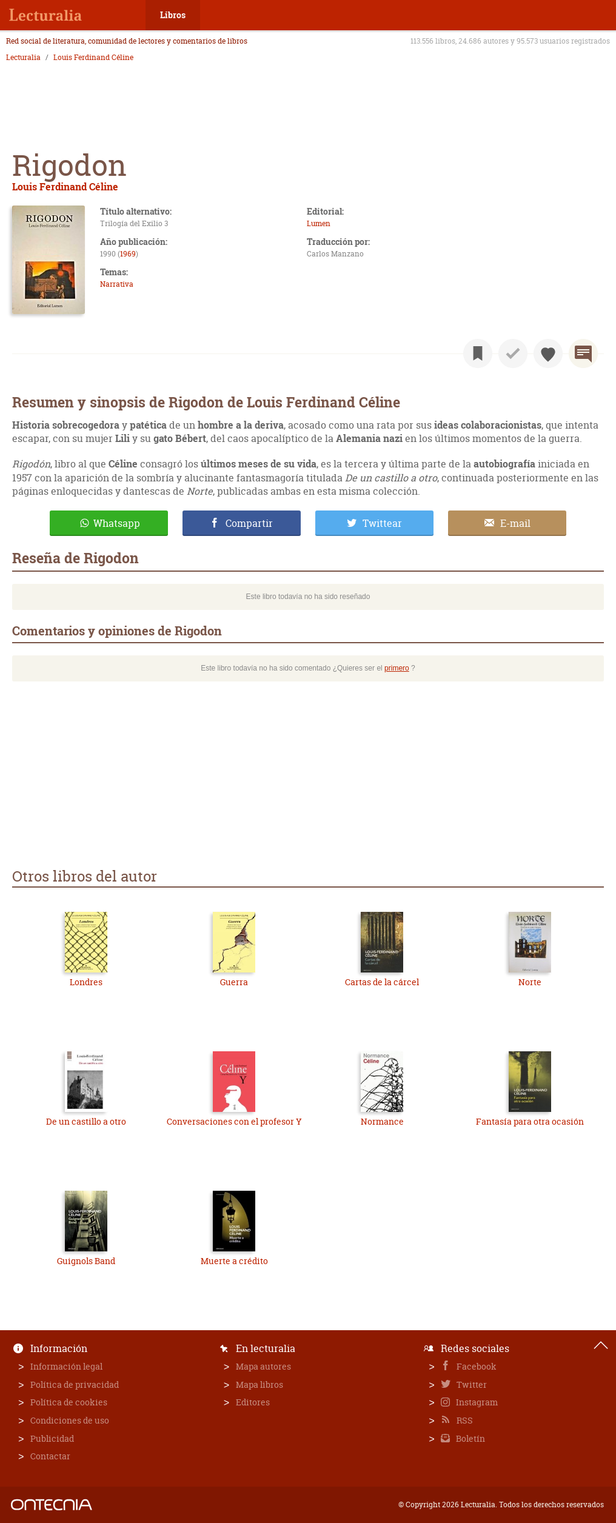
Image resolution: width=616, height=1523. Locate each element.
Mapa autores (263, 1366)
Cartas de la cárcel (382, 982)
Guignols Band (86, 1261)
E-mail (515, 523)
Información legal (66, 1366)
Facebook (476, 1366)
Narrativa (116, 284)
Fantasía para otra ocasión (530, 1121)
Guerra (234, 982)
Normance (382, 1121)
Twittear (382, 523)
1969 (128, 254)
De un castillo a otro (86, 1121)
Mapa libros (259, 1384)
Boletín (469, 1438)
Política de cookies (68, 1402)
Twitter (471, 1384)
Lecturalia (23, 57)
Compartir (249, 523)
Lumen (318, 223)
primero (396, 668)
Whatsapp (116, 523)
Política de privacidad (74, 1384)
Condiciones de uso (69, 1420)
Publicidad (52, 1438)
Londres (86, 982)
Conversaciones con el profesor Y (234, 1121)
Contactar (50, 1456)
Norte (529, 982)
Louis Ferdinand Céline (93, 57)
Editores (253, 1402)
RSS (464, 1420)
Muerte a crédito (234, 1261)
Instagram (476, 1402)
